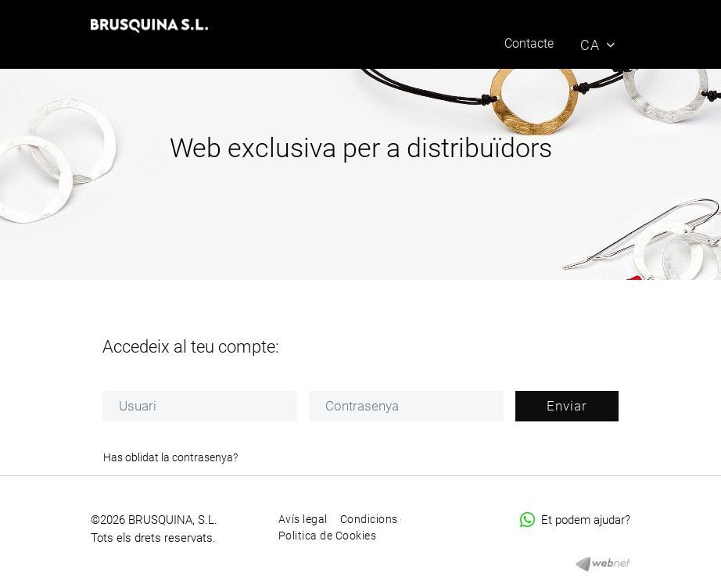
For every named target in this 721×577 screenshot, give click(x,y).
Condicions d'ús (381, 519)
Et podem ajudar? (575, 520)
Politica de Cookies (327, 535)
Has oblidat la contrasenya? (170, 457)
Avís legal (303, 519)
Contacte (529, 43)
